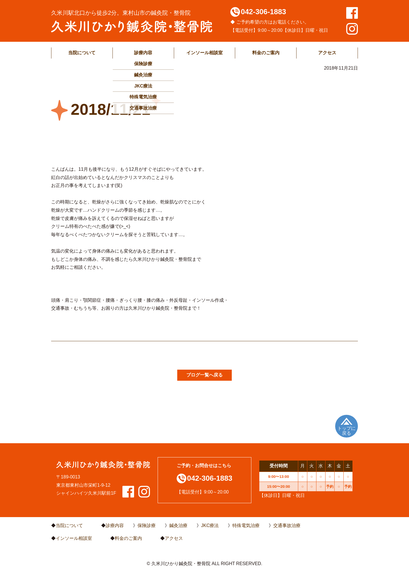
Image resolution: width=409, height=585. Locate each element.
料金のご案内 (265, 52)
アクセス (327, 52)
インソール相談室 (204, 52)
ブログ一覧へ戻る (204, 374)
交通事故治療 (287, 525)
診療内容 (143, 52)
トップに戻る (346, 431)
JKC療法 (210, 525)
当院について (81, 52)
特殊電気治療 (246, 525)
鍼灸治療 (178, 525)
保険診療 (146, 525)
